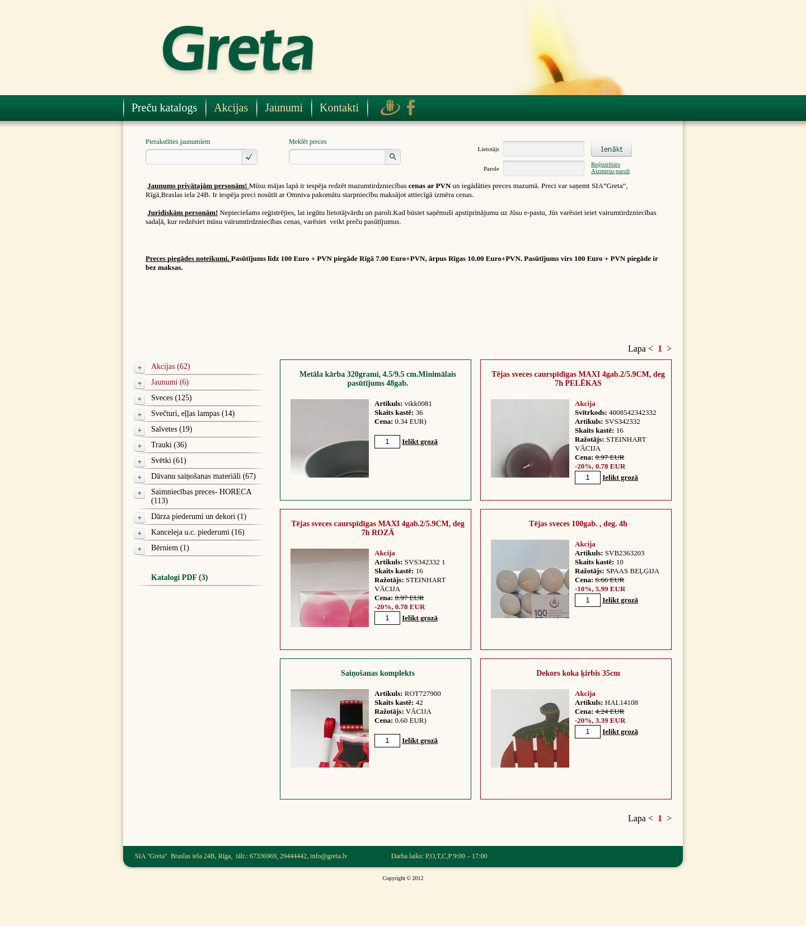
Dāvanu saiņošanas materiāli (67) (203, 476)
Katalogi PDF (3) (179, 577)
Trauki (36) (169, 445)
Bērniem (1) (170, 548)
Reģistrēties (605, 164)
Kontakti (339, 107)
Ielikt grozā (420, 441)
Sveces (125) (171, 398)
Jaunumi (284, 107)
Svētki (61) (168, 460)
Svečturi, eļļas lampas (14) (193, 413)
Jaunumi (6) (170, 382)
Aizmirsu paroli (610, 170)
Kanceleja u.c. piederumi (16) (198, 532)
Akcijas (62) (170, 366)
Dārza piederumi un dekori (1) (198, 516)
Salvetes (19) (171, 429)
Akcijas (231, 107)
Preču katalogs (164, 107)
